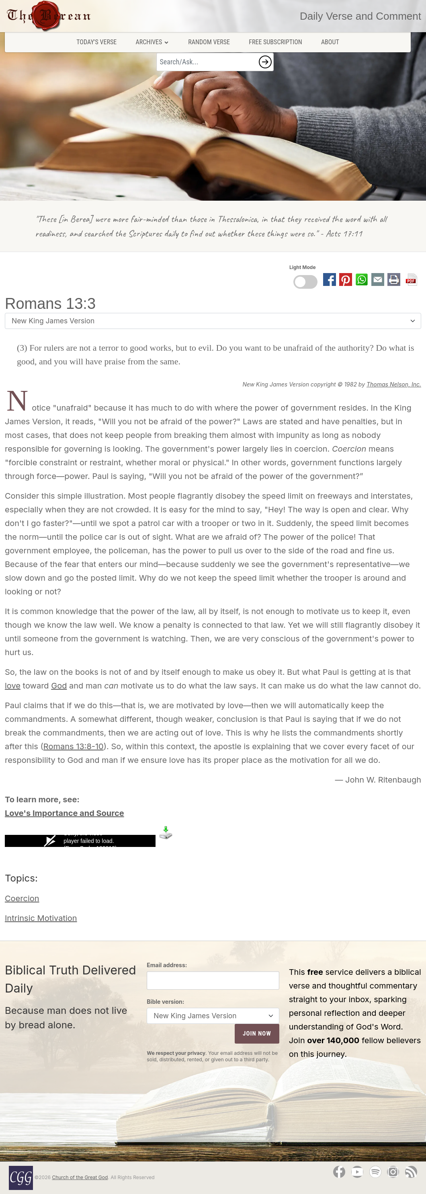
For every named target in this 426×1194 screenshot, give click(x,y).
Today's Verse (96, 42)
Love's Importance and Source (64, 813)
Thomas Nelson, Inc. (394, 384)
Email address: (167, 965)
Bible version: (165, 1001)
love (12, 686)
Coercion (22, 898)
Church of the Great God (80, 1177)
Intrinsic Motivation (41, 918)
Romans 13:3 (50, 303)
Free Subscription (275, 42)
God (59, 686)
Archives (152, 42)
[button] (265, 61)
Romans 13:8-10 (73, 746)
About (330, 42)
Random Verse (209, 42)
